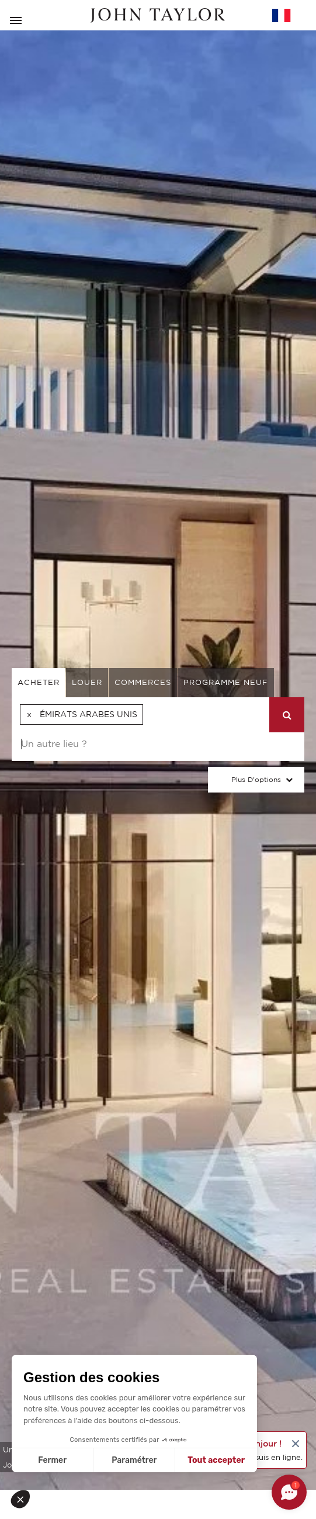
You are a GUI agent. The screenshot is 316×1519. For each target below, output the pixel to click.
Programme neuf (225, 682)
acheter (39, 682)
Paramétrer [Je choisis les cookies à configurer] (134, 1460)
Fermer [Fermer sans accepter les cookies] (52, 1460)
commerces (142, 682)
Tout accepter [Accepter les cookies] (216, 1460)
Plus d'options (256, 779)
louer (87, 682)
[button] (25, 1499)
